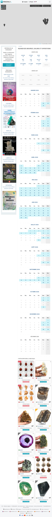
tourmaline (39, 402)
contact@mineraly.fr (35, 509)
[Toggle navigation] (50, 1)
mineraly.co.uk (13, 511)
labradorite (39, 497)
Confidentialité (14, 506)
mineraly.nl (45, 511)
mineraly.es (37, 511)
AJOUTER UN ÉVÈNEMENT (8, 65)
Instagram (18, 509)
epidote (38, 450)
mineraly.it (30, 511)
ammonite (39, 473)
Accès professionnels (38, 506)
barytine (21, 402)
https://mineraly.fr (45, 509)
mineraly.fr (5, 511)
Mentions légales (7, 506)
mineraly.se (29, 513)
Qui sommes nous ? (21, 506)
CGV (2, 506)
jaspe (21, 378)
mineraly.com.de (22, 511)
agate (21, 450)
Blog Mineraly (6, 509)
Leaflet (40, 43)
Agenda (20, 46)
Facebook (13, 509)
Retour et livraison (29, 506)
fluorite (38, 378)
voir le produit (26, 381)
